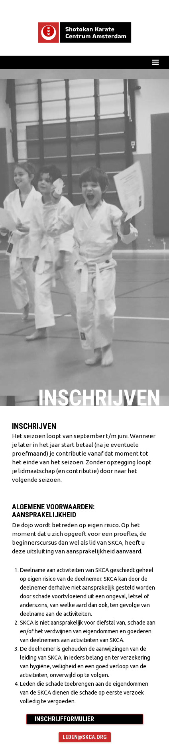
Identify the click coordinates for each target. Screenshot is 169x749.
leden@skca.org (85, 737)
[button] (84, 62)
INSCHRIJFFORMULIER (64, 719)
